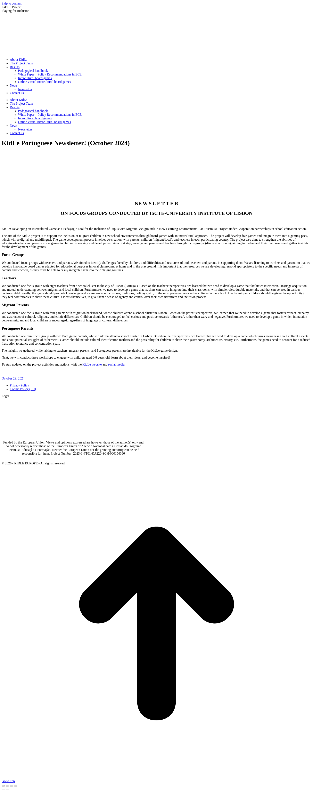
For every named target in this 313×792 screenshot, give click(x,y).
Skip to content (12, 3)
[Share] (7, 785)
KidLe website (92, 364)
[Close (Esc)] (3, 785)
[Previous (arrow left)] (3, 789)
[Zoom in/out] (15, 785)
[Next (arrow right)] (7, 789)
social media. (116, 364)
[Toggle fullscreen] (11, 785)
